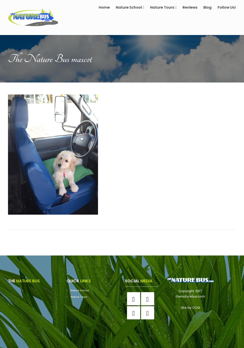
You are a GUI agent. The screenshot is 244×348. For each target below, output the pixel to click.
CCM (196, 307)
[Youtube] (149, 313)
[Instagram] (149, 299)
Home (104, 7)
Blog (207, 7)
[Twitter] (135, 313)
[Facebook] (135, 299)
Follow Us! (227, 7)
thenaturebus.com (190, 296)
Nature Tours (163, 7)
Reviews (190, 7)
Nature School (130, 7)
